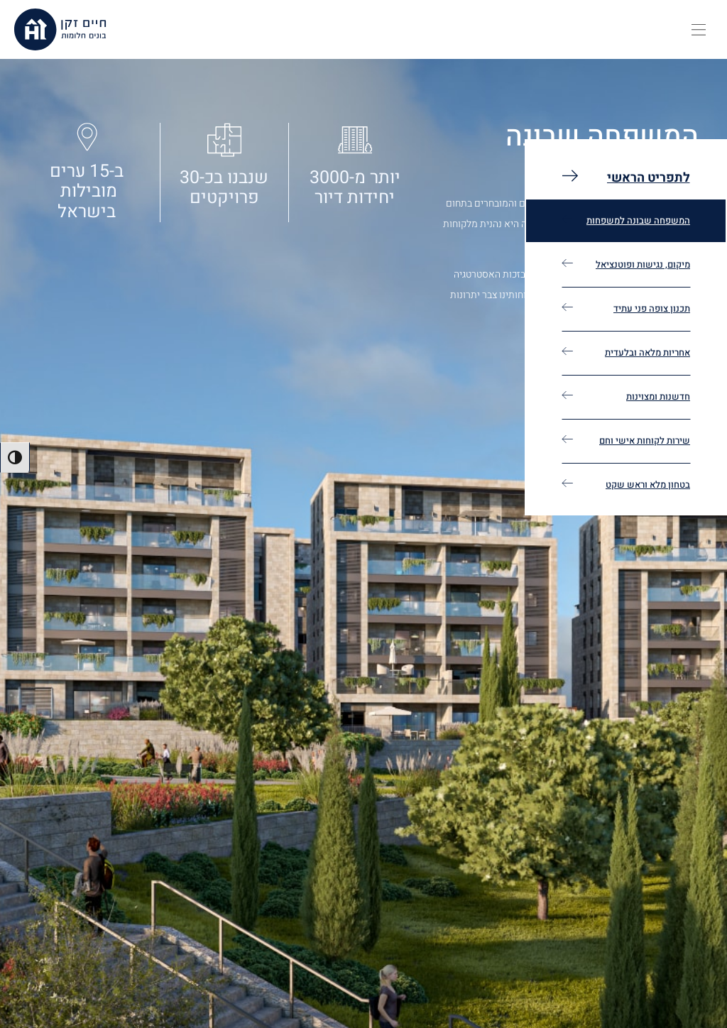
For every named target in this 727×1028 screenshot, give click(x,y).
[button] (699, 29)
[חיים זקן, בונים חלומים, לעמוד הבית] (60, 29)
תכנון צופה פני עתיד (651, 308)
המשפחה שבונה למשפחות (638, 220)
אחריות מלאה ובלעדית (647, 352)
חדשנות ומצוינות (658, 396)
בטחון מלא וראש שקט (648, 484)
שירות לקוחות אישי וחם (644, 440)
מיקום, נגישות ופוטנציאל (643, 264)
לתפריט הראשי (648, 177)
